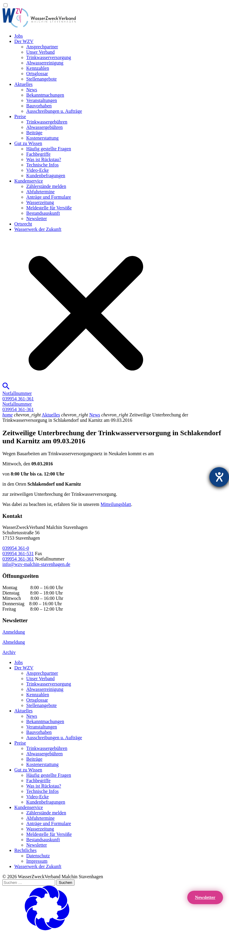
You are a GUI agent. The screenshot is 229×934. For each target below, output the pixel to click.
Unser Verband (40, 52)
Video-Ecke (37, 170)
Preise (20, 116)
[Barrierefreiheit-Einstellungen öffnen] (219, 477)
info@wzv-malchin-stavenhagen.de (36, 564)
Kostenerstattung (42, 138)
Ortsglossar (37, 73)
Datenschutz (38, 855)
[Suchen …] (28, 882)
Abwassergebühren (44, 127)
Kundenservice (28, 180)
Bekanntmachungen (45, 95)
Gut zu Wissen (28, 143)
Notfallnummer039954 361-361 (18, 396)
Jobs (18, 35)
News (31, 89)
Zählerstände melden (46, 186)
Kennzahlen (37, 68)
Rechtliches (25, 850)
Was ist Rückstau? (43, 159)
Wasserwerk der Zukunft (37, 229)
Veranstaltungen (41, 100)
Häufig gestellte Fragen (48, 148)
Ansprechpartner (42, 46)
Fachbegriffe (38, 154)
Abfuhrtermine (40, 191)
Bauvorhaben (39, 105)
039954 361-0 (15, 548)
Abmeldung (13, 642)
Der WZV (23, 41)
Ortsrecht (23, 223)
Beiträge (34, 132)
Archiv (9, 652)
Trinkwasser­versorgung (48, 57)
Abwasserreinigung (44, 62)
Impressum (36, 861)
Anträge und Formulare (48, 197)
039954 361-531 (18, 553)
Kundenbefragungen (45, 175)
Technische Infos (42, 164)
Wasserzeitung (40, 202)
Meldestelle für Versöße (49, 207)
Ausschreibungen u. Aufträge (54, 111)
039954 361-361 (18, 558)
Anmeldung (13, 631)
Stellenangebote (41, 78)
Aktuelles (23, 84)
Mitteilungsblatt (115, 504)
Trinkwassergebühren (46, 121)
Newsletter (36, 218)
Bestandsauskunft (43, 213)
